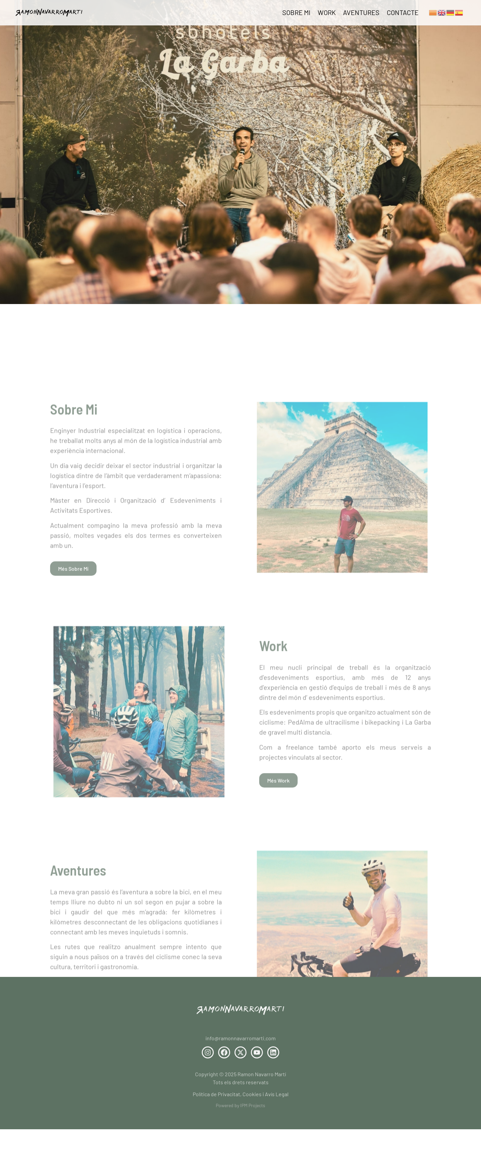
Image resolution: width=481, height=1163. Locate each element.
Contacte (403, 12)
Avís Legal (277, 1096)
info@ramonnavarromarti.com (240, 1040)
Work (327, 12)
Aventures (361, 12)
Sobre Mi (296, 12)
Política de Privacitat (216, 1096)
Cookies (252, 1096)
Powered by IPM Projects (240, 1107)
